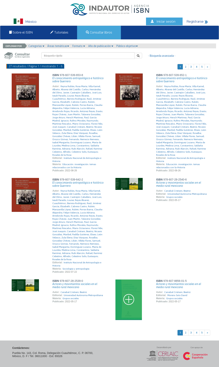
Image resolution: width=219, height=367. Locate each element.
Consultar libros (99, 32)
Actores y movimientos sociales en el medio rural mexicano (178, 184)
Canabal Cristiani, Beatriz (177, 190)
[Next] (207, 67)
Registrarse (195, 21)
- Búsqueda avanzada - (161, 55)
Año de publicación (100, 46)
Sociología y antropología (75, 268)
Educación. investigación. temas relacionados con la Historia (74, 166)
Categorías (36, 46)
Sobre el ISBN (21, 32)
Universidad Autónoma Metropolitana (187, 194)
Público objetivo (127, 46)
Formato (78, 46)
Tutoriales (59, 32)
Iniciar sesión (166, 21)
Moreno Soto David (177, 295)
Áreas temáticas (58, 46)
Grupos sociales (174, 197)
